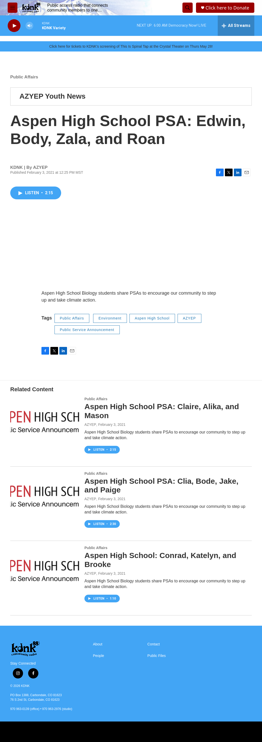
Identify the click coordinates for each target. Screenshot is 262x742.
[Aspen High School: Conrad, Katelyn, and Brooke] (44, 565)
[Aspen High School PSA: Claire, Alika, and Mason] (44, 416)
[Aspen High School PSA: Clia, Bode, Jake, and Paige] (44, 491)
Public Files (156, 656)
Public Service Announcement (87, 330)
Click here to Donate (227, 8)
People (98, 656)
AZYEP (189, 318)
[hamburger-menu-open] (12, 8)
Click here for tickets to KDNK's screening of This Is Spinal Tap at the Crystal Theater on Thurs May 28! (131, 46)
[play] (14, 26)
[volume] (29, 26)
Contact (153, 644)
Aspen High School (152, 318)
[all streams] (236, 25)
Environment (110, 318)
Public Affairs (24, 77)
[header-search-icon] (187, 8)
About (97, 644)
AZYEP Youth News (52, 96)
